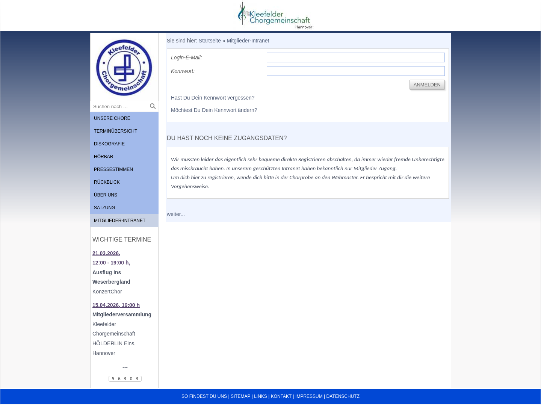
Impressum (309, 396)
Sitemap (240, 396)
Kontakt (281, 396)
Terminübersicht (115, 131)
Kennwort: (183, 71)
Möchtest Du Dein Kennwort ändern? (214, 110)
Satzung (104, 207)
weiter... (176, 214)
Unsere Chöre (112, 118)
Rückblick (107, 182)
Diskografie (109, 144)
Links (260, 396)
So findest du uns (204, 396)
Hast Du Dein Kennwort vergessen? (213, 98)
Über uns (105, 195)
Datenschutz (343, 396)
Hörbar (103, 156)
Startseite (210, 41)
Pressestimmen (113, 169)
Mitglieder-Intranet (119, 220)
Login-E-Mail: (186, 57)
